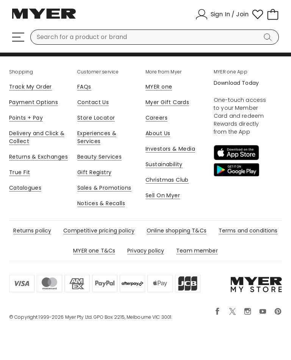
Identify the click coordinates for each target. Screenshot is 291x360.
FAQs (84, 86)
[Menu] (18, 37)
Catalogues (25, 188)
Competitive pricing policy (99, 230)
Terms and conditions (248, 230)
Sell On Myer (163, 195)
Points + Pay (26, 118)
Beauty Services (99, 157)
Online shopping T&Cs (177, 230)
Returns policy (32, 230)
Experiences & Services (96, 137)
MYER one (159, 86)
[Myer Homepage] (44, 18)
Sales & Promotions (104, 188)
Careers (156, 118)
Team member (197, 250)
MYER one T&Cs (94, 250)
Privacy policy (145, 250)
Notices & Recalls (101, 203)
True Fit (19, 172)
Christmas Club (167, 180)
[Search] (269, 37)
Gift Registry (94, 172)
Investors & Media (170, 149)
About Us (158, 133)
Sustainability (164, 164)
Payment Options (33, 102)
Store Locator (96, 118)
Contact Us (93, 102)
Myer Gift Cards (167, 102)
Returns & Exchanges (38, 157)
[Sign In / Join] (222, 14)
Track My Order (30, 86)
